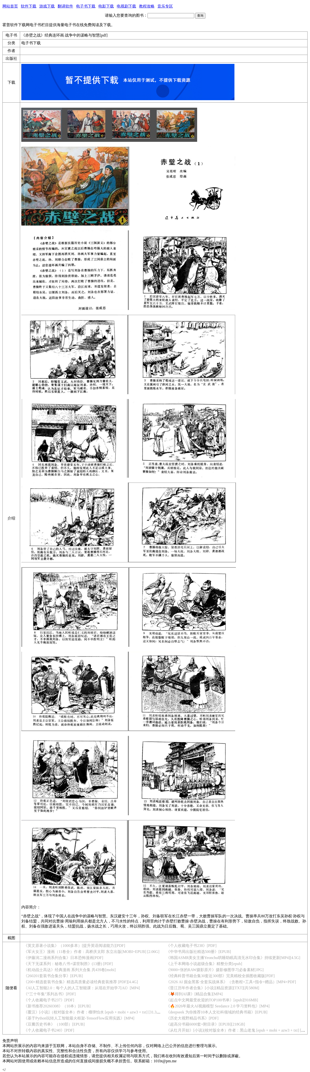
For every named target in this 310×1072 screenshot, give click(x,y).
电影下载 (106, 6)
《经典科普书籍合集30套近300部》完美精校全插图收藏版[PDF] (220, 976)
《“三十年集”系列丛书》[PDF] (50, 994)
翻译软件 (65, 6)
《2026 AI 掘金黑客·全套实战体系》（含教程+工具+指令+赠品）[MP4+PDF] (231, 982)
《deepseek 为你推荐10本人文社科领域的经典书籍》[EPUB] (216, 1012)
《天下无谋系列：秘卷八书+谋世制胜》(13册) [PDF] (68, 964)
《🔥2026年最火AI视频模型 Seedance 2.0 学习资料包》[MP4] (218, 1006)
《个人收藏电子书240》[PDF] (49, 1030)
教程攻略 (147, 6)
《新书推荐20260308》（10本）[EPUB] (57, 1006)
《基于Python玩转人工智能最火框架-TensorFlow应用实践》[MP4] (79, 1018)
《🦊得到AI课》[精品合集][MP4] (194, 994)
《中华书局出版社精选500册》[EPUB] (198, 952)
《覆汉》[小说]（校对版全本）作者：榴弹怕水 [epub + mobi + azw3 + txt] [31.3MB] (94, 1012)
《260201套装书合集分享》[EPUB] (53, 976)
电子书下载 (85, 6)
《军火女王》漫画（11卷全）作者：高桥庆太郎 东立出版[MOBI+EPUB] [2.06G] (91, 952)
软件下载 (28, 6)
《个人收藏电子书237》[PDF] (49, 1000)
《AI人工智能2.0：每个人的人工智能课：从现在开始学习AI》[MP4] (82, 988)
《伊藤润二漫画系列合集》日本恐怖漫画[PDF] (63, 958)
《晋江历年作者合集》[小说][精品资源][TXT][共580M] (212, 988)
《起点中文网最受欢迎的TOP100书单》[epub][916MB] (212, 1000)
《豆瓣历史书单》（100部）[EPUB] (54, 1024)
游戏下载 (47, 6)
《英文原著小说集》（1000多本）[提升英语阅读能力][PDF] (74, 946)
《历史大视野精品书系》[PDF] (192, 1018)
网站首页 (10, 6)
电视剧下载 (126, 6)
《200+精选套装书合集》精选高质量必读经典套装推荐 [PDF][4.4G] (81, 982)
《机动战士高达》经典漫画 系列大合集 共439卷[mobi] (70, 970)
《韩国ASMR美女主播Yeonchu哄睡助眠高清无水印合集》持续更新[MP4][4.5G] (233, 958)
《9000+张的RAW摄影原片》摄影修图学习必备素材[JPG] (215, 970)
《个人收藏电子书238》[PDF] (191, 946)
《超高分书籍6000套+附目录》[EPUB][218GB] (205, 1024)
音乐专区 (165, 6)
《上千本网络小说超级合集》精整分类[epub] (204, 964)
